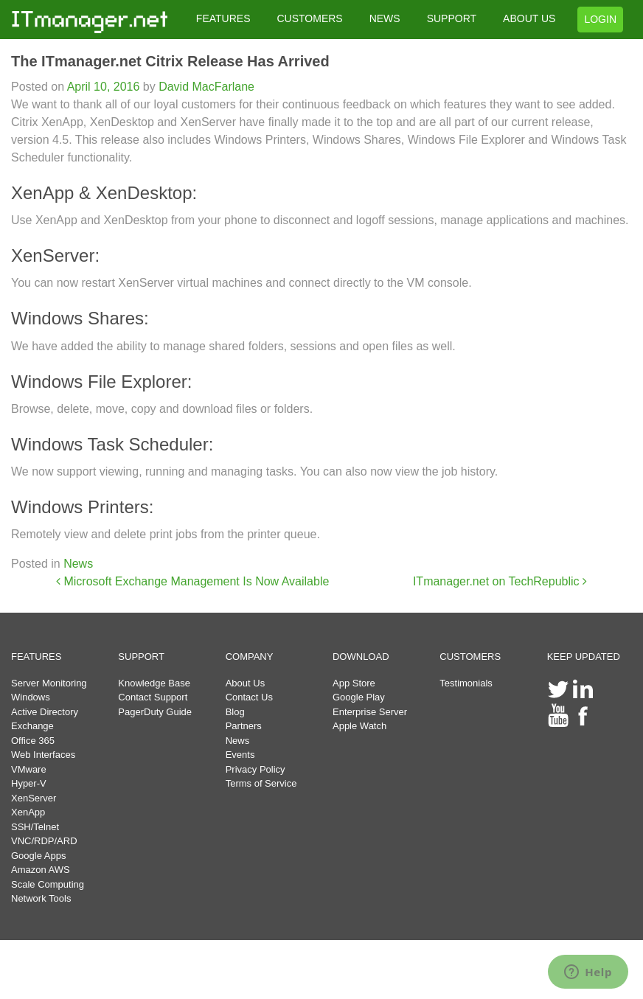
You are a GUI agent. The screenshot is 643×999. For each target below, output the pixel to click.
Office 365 (33, 740)
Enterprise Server (370, 711)
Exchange (32, 725)
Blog (235, 711)
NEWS (384, 18)
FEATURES (223, 18)
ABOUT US (529, 18)
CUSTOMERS (309, 18)
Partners (244, 725)
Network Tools (41, 898)
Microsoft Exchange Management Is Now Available (192, 581)
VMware (28, 769)
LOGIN (600, 19)
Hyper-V (28, 783)
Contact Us (249, 697)
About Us (245, 683)
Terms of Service (261, 783)
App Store (354, 683)
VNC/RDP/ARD (44, 840)
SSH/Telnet (35, 826)
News (78, 563)
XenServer (33, 798)
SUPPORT (451, 18)
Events (240, 754)
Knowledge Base (154, 683)
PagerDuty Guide (155, 711)
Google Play (359, 697)
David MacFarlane (205, 86)
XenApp (28, 812)
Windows (30, 697)
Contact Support (152, 697)
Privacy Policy (255, 769)
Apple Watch (359, 725)
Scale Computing (47, 884)
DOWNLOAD (361, 656)
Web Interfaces (43, 754)
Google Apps (38, 855)
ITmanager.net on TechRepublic (500, 581)
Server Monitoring (49, 683)
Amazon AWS (40, 869)
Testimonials (466, 683)
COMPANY (250, 656)
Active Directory (44, 711)
